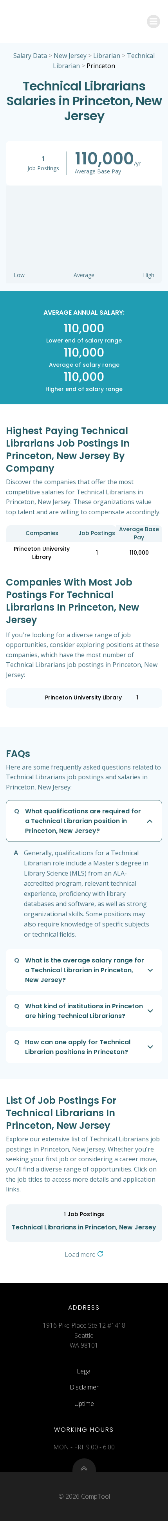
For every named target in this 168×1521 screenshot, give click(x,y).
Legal (84, 1371)
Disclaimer (84, 1387)
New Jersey (70, 55)
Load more (84, 1254)
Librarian (106, 55)
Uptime (84, 1403)
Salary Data (30, 55)
